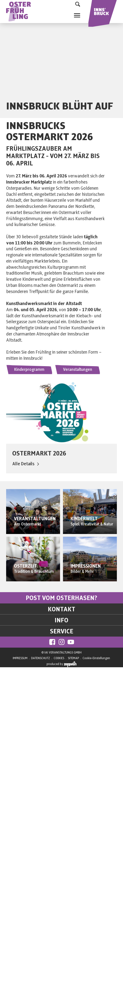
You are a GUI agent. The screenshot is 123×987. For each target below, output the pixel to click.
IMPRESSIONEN (86, 566)
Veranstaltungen (77, 369)
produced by (61, 664)
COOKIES (59, 658)
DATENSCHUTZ (40, 658)
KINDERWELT (84, 518)
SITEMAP (73, 658)
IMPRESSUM (20, 658)
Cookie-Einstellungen (96, 658)
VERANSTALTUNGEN (35, 518)
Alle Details (25, 464)
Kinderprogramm (29, 369)
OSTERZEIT (25, 566)
